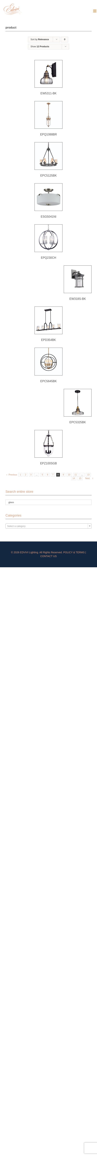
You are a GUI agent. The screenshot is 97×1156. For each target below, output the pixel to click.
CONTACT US (48, 556)
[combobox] (48, 526)
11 (75, 474)
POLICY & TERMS (74, 552)
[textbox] (48, 526)
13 (88, 474)
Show (40, 46)
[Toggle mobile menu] (95, 11)
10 (69, 474)
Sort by (40, 39)
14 (74, 478)
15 (80, 478)
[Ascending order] (64, 39)
